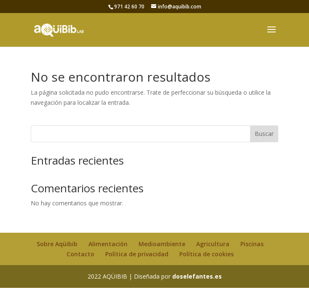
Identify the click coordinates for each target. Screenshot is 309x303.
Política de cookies (206, 254)
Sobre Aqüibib (57, 244)
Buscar (264, 134)
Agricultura (212, 244)
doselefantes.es (197, 276)
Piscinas (252, 244)
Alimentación (108, 244)
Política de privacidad (136, 254)
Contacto (80, 254)
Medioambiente (162, 244)
